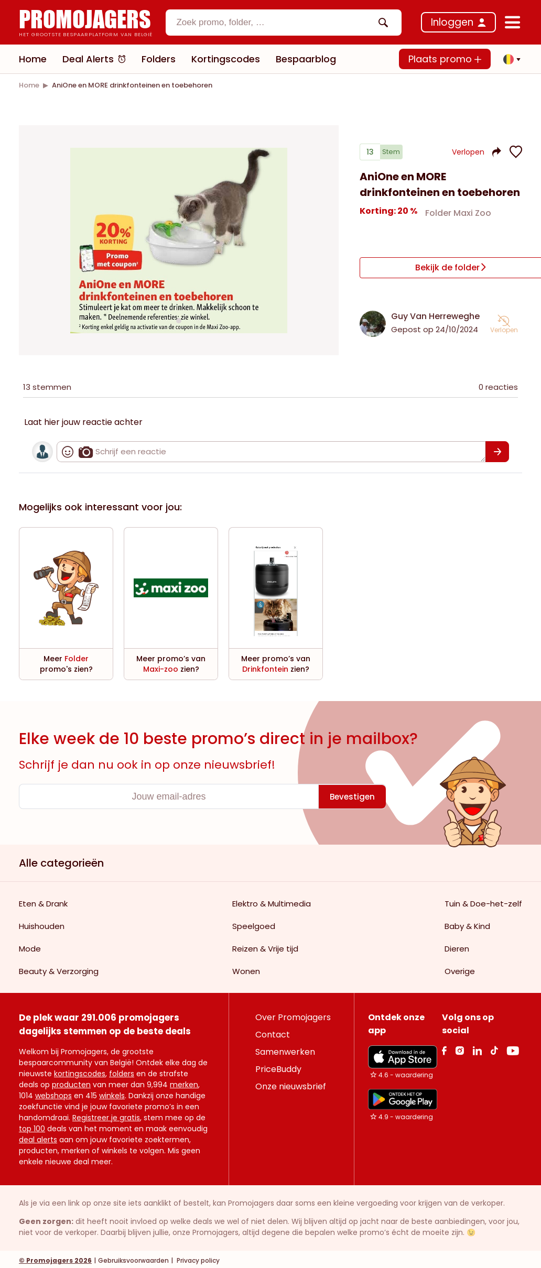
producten (71, 1082)
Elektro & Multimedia (271, 900)
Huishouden (41, 923)
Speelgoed (253, 923)
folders (121, 1071)
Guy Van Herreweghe (435, 314)
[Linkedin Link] (477, 1048)
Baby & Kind (467, 923)
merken (184, 1082)
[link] (29, 85)
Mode (30, 946)
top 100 (32, 1126)
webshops (53, 1093)
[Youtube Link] (512, 1048)
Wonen (246, 968)
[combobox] (284, 22)
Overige (460, 968)
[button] (509, 59)
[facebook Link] (444, 1048)
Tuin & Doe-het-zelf (483, 900)
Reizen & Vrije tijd (265, 946)
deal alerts (38, 1137)
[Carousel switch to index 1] (178, 319)
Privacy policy (197, 1257)
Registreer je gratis (106, 1115)
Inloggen (452, 22)
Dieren (457, 946)
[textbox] (274, 22)
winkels (112, 1093)
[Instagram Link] (459, 1048)
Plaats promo (444, 58)
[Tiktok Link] (494, 1048)
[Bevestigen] (497, 449)
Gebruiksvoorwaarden (133, 1257)
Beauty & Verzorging (59, 968)
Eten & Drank (43, 900)
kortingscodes (79, 1071)
